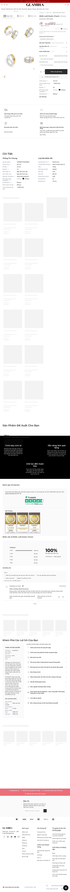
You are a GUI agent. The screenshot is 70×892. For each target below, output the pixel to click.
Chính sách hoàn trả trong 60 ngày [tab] (40, 670)
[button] (35, 472)
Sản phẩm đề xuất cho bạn (21, 425)
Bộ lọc (5, 595)
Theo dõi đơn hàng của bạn (43, 851)
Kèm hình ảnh (10, 601)
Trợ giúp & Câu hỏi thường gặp (59, 829)
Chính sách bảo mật (52, 889)
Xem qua (25, 828)
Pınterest (11, 836)
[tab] (8, 16)
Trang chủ (41, 12)
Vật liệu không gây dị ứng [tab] (37, 704)
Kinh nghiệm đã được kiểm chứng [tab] (40, 709)
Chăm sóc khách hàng (43, 846)
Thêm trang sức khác (28, 854)
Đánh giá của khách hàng (44, 837)
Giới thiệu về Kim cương (59, 856)
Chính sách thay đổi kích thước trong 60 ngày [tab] (43, 675)
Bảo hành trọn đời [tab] (35, 680)
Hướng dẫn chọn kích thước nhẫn (58, 866)
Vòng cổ (24, 840)
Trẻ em (24, 851)
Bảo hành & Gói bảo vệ (43, 860)
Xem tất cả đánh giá (9, 833)
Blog (18, 836)
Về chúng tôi (41, 828)
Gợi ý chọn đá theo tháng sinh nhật (59, 875)
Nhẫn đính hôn (26, 834)
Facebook (4, 836)
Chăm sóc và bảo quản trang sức (58, 841)
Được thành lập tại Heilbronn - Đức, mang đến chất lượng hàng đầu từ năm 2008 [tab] (47, 715)
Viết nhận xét (7, 590)
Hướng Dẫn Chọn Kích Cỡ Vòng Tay (59, 870)
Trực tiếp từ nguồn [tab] (35, 721)
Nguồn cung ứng (42, 834)
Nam (23, 848)
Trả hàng (39, 855)
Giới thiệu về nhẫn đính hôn (58, 859)
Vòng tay (24, 845)
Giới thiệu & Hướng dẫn (59, 848)
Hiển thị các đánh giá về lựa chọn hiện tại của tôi (20, 598)
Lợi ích (39, 857)
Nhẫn (23, 837)
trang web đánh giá (11, 516)
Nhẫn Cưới (48, 12)
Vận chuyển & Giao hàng (59, 838)
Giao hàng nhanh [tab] (35, 695)
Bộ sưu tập (25, 856)
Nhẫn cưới (25, 832)
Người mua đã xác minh (24, 601)
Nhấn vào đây (44, 117)
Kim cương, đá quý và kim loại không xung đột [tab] (44, 726)
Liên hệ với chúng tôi (43, 840)
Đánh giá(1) (49, 19)
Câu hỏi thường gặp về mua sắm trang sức (58, 834)
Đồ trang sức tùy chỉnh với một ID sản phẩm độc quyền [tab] (46, 690)
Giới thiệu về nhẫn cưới (58, 863)
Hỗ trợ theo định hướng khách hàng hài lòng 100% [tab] (45, 685)
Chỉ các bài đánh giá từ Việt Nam (46, 598)
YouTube (15, 836)
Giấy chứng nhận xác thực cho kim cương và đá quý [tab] (45, 700)
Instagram (7, 836)
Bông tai (24, 843)
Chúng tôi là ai (41, 832)
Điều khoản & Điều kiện (58, 885)
